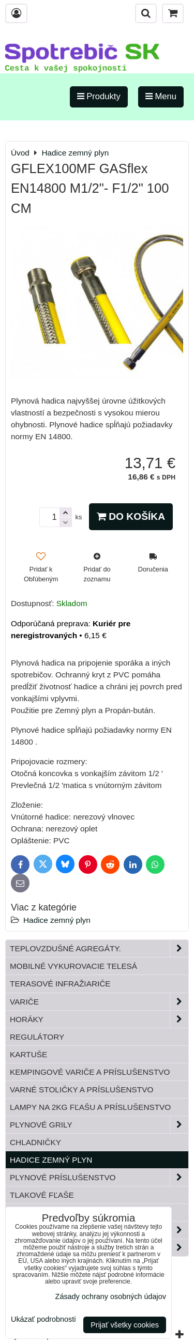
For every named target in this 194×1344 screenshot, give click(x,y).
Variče (99, 1001)
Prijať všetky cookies (125, 1325)
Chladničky (35, 1142)
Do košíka (131, 516)
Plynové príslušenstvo (99, 1177)
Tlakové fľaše (42, 1195)
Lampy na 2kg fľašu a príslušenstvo (90, 1107)
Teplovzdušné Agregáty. (99, 948)
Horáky (99, 1019)
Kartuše (28, 1054)
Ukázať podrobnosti (43, 1319)
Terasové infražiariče (60, 983)
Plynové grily (99, 1124)
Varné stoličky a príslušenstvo (81, 1089)
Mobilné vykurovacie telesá (73, 966)
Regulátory (37, 1036)
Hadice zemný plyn (57, 920)
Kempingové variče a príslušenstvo (90, 1072)
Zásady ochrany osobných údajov (110, 1296)
